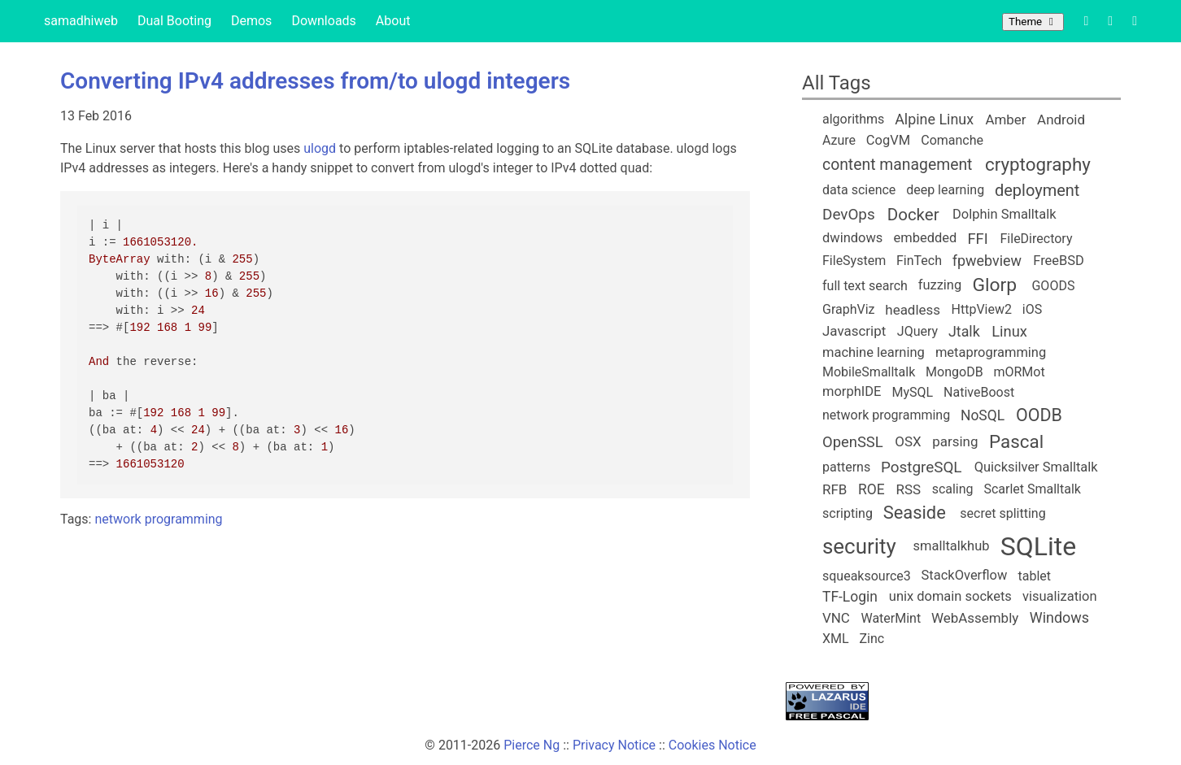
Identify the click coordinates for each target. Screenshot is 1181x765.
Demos (251, 20)
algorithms (853, 119)
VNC (836, 618)
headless (912, 310)
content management (897, 164)
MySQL (913, 392)
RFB (834, 489)
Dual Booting (174, 20)
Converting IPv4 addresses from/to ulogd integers (315, 80)
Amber (1005, 119)
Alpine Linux (934, 119)
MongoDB (954, 372)
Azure (839, 140)
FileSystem (854, 260)
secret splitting (1002, 513)
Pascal (1016, 441)
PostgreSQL (921, 467)
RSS (909, 489)
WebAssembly (974, 618)
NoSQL (983, 415)
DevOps (848, 214)
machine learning (873, 352)
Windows (1059, 617)
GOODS (1052, 285)
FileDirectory (1036, 238)
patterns (846, 467)
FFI (977, 238)
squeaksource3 (866, 576)
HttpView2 (982, 309)
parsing (955, 441)
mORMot (1018, 372)
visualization (1059, 596)
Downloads (323, 20)
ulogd (319, 148)
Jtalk (964, 331)
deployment (1037, 190)
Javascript (854, 331)
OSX (908, 441)
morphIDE (851, 391)
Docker (913, 214)
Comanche (952, 140)
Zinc (871, 638)
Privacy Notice (614, 745)
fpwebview (987, 260)
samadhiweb (81, 20)
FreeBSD (1058, 260)
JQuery (917, 331)
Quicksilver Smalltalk (1036, 467)
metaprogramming (990, 352)
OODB (1039, 415)
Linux (1009, 331)
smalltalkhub (951, 546)
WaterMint (891, 618)
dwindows (852, 238)
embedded (925, 238)
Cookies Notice (712, 745)
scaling (953, 489)
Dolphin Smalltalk (1004, 214)
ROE (871, 489)
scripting (847, 513)
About (393, 20)
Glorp (994, 285)
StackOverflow (965, 575)
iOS (1032, 309)
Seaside (914, 512)
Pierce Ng (531, 745)
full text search (865, 285)
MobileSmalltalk (868, 372)
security (859, 546)
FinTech (919, 260)
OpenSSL (852, 441)
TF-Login (850, 597)
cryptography (1038, 164)
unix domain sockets (950, 596)
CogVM (888, 140)
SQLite (1038, 546)
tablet (1035, 576)
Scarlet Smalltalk (1032, 489)
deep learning (945, 190)
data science (859, 190)
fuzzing (940, 285)
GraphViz (848, 309)
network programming (158, 519)
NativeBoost (978, 392)
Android (1061, 119)
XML (835, 638)
